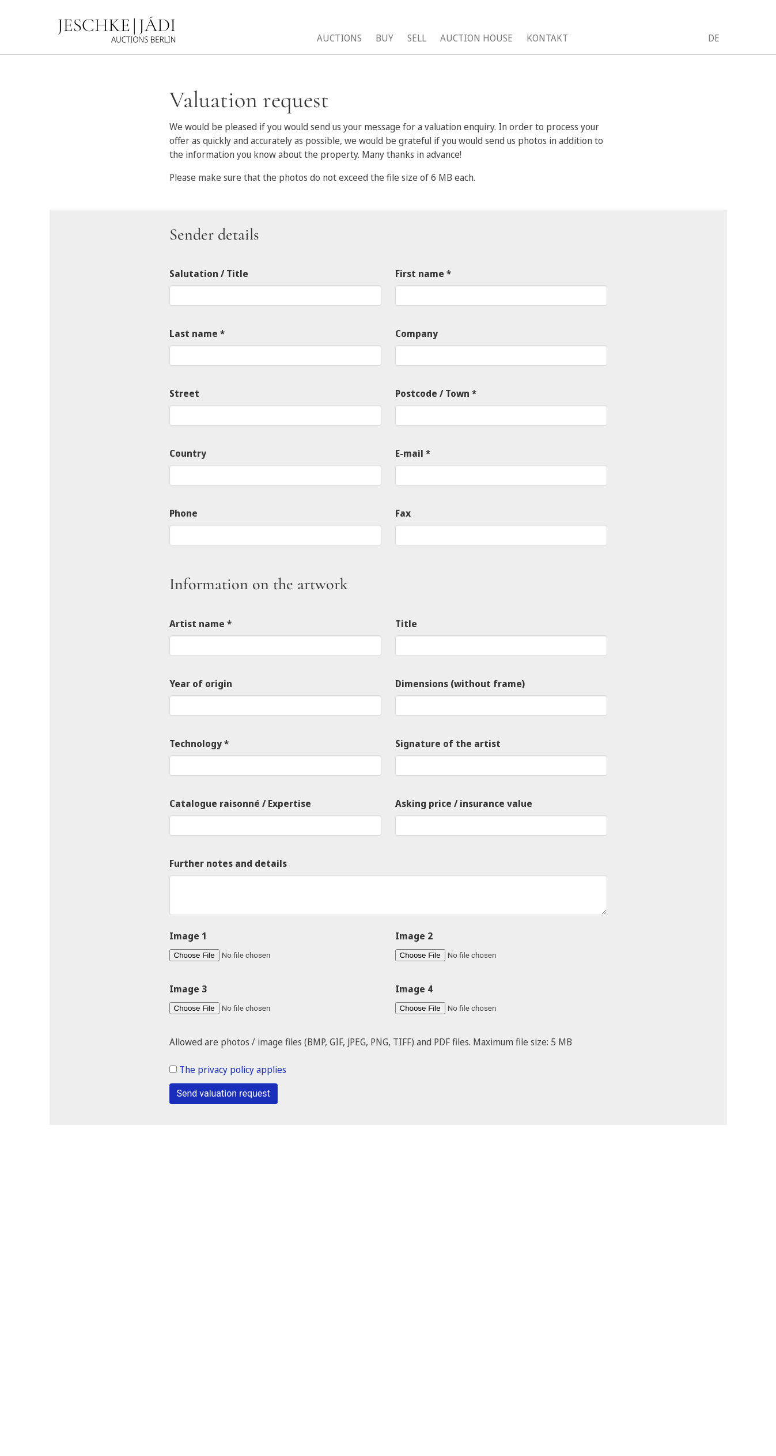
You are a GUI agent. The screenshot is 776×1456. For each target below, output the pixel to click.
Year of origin (200, 683)
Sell (416, 38)
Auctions (339, 38)
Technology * (199, 743)
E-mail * (412, 453)
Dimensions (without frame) (460, 683)
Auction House (476, 38)
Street (184, 393)
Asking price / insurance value (463, 803)
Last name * (197, 333)
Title (406, 623)
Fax (403, 513)
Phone (183, 513)
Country (187, 453)
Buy (384, 38)
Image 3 (188, 989)
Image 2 (414, 936)
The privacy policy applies (232, 1069)
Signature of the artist (448, 743)
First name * (423, 273)
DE (714, 38)
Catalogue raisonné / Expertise (240, 803)
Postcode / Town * (435, 393)
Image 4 (414, 989)
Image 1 (188, 936)
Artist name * (200, 623)
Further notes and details (228, 863)
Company (416, 333)
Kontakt (547, 38)
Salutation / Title (208, 273)
